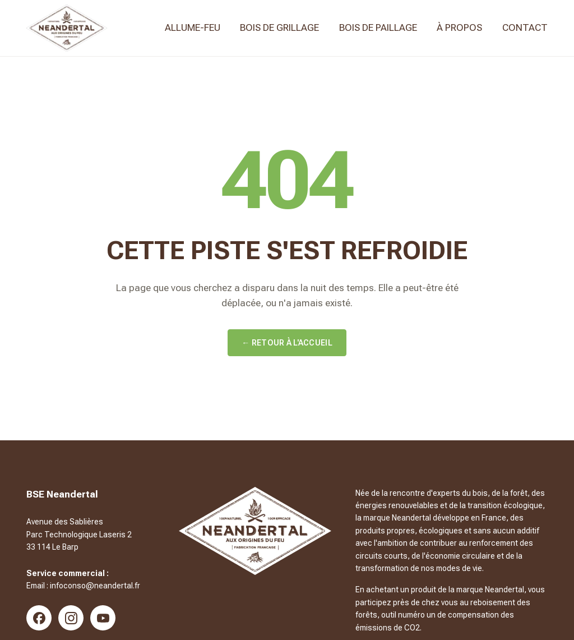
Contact (525, 27)
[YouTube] (102, 617)
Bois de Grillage (279, 27)
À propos (459, 27)
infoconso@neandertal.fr (95, 585)
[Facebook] (39, 617)
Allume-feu (192, 27)
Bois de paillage (378, 27)
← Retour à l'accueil (287, 342)
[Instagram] (71, 617)
